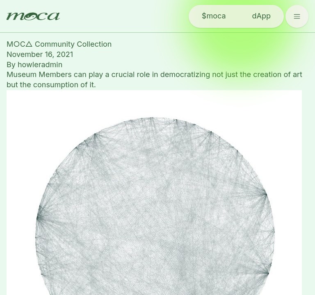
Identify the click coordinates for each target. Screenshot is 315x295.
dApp (261, 15)
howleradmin (40, 64)
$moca (214, 15)
